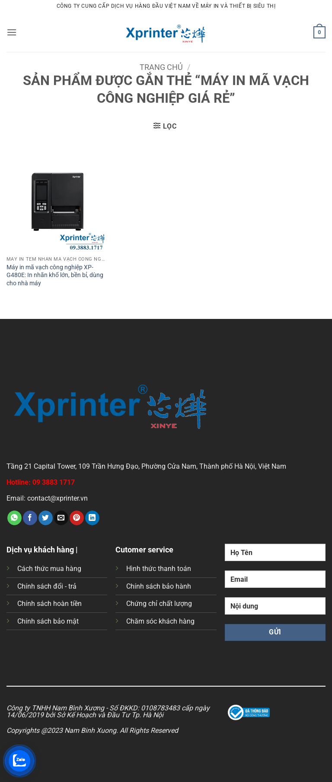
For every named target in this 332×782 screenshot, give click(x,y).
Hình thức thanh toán (158, 568)
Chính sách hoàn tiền (49, 603)
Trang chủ (161, 67)
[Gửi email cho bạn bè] (61, 518)
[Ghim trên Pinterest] (77, 518)
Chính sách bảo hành (158, 586)
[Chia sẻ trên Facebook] (30, 518)
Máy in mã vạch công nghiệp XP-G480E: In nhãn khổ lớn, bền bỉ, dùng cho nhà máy (54, 275)
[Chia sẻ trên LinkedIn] (92, 518)
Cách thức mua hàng (49, 568)
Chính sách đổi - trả (47, 586)
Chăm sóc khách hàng (160, 621)
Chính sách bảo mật (48, 621)
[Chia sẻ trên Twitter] (45, 518)
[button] (11, 32)
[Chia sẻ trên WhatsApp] (14, 518)
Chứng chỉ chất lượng (159, 603)
